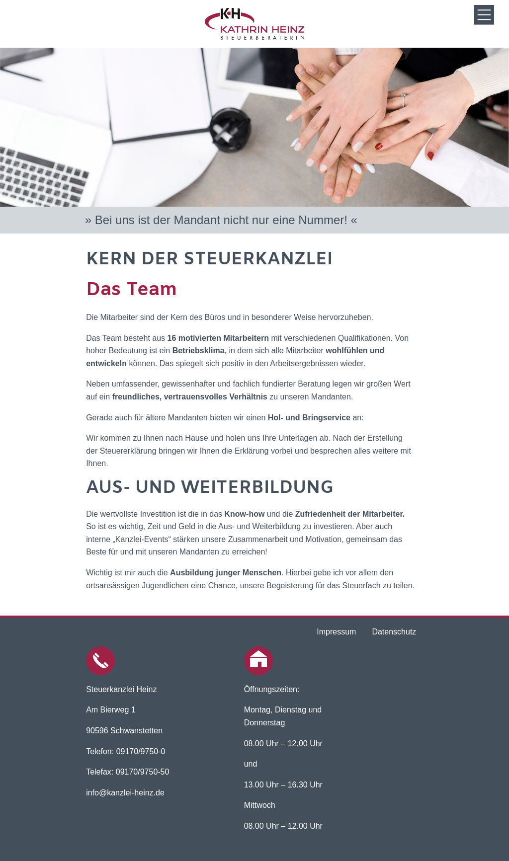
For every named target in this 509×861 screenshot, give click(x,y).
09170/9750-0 (141, 751)
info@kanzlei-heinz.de (125, 792)
